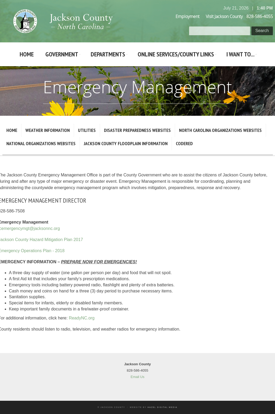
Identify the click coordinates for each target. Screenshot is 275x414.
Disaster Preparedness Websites (137, 130)
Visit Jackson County (224, 16)
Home (27, 54)
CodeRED (184, 143)
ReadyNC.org (81, 318)
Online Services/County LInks (176, 54)
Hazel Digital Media (162, 407)
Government (61, 54)
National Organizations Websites (41, 143)
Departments (108, 54)
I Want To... (240, 54)
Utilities (87, 130)
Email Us (137, 377)
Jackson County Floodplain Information (126, 143)
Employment (187, 16)
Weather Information (47, 130)
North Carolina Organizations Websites (220, 130)
